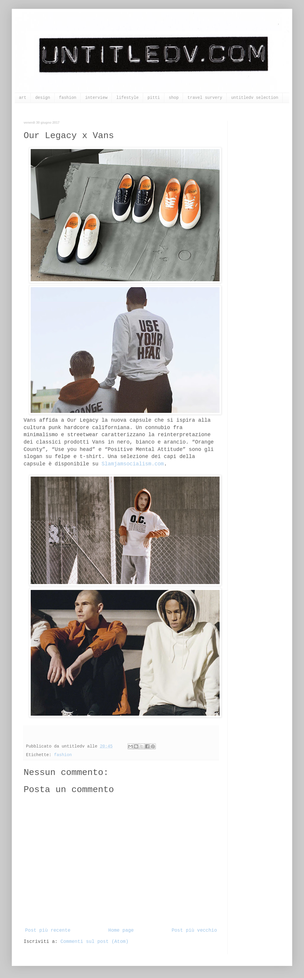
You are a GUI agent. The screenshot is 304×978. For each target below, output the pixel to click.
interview (96, 97)
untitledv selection (254, 97)
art (22, 97)
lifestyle (127, 97)
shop (174, 97)
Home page (121, 930)
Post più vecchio (194, 930)
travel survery (204, 97)
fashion (67, 97)
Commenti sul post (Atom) (94, 941)
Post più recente (48, 930)
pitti (154, 97)
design (42, 97)
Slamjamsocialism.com (133, 464)
